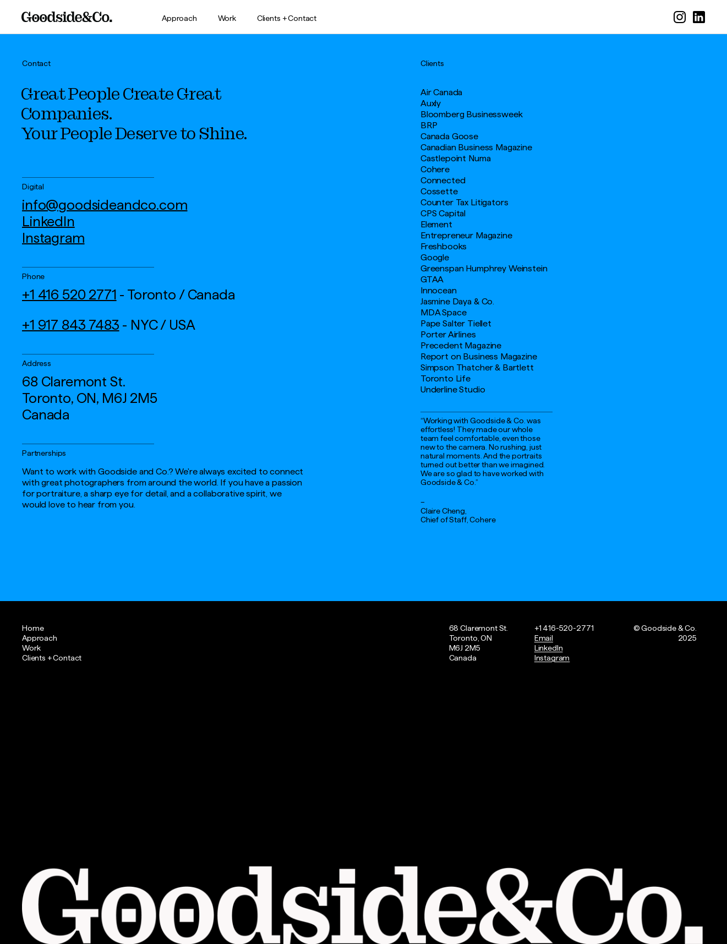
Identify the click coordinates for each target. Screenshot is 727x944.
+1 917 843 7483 (70, 324)
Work (227, 18)
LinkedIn (48, 221)
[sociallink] (680, 11)
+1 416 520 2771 (69, 294)
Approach (179, 18)
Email (543, 638)
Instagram (53, 237)
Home (32, 628)
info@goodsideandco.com (104, 204)
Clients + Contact (286, 18)
